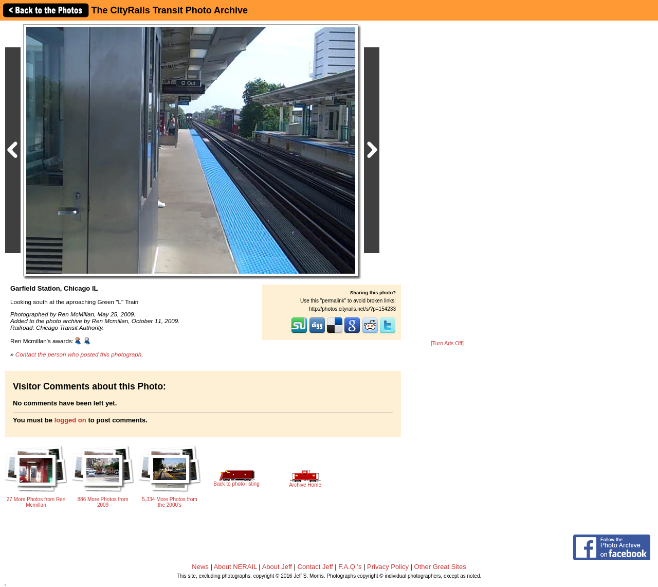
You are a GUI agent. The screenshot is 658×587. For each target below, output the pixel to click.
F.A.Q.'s (349, 567)
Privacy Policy (388, 567)
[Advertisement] (447, 181)
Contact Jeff (315, 567)
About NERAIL (235, 567)
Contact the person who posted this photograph (78, 354)
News (200, 567)
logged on (70, 420)
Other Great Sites (440, 567)
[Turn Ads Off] (447, 343)
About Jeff (277, 567)
